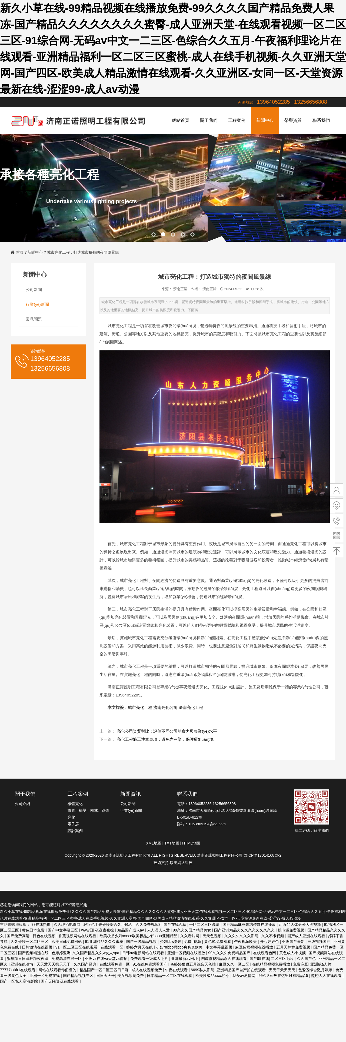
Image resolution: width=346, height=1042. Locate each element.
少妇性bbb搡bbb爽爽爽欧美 (180, 947)
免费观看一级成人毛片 (149, 958)
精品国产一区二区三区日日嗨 (104, 970)
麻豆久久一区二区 (234, 964)
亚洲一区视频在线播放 (186, 953)
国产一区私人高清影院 (19, 981)
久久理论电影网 (67, 924)
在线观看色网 (265, 953)
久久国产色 (307, 958)
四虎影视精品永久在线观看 (224, 958)
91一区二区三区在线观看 (76, 947)
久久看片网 (190, 936)
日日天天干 (105, 975)
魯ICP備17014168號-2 (262, 855)
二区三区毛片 (283, 958)
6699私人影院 (202, 970)
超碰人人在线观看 (326, 975)
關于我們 (208, 120)
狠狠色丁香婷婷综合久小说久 (108, 924)
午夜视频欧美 (246, 941)
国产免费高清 (19, 936)
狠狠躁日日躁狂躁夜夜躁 (28, 958)
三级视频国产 (319, 941)
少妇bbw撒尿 (171, 941)
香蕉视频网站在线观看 (77, 936)
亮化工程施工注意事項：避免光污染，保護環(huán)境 (165, 739)
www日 (87, 930)
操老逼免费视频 (291, 930)
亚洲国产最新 (294, 941)
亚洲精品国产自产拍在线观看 (242, 970)
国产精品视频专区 (78, 975)
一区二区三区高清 (205, 924)
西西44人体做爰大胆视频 (300, 924)
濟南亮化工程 (191, 707)
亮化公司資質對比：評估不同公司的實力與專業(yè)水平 (167, 731)
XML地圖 (153, 843)
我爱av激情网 (244, 975)
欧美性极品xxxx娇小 (213, 975)
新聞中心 (265, 120)
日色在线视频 (44, 936)
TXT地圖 (171, 843)
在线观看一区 (112, 947)
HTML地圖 (191, 843)
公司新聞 (34, 289)
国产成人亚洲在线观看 (306, 936)
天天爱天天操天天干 (54, 964)
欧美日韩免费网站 (67, 941)
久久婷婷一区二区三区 (30, 941)
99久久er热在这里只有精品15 (283, 975)
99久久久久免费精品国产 (229, 953)
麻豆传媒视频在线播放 (254, 947)
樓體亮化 (75, 804)
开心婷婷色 (270, 941)
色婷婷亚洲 (61, 953)
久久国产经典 (85, 964)
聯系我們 (321, 120)
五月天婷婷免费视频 (293, 947)
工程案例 (236, 120)
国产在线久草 (175, 924)
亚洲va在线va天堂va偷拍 (106, 958)
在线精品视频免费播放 (271, 964)
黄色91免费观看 (218, 941)
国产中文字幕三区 (63, 930)
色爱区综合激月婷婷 (315, 970)
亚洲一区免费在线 (45, 975)
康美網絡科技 (181, 862)
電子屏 (73, 824)
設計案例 (75, 831)
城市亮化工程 (140, 707)
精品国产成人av (131, 930)
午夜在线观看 (177, 970)
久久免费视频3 (149, 924)
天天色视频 (212, 936)
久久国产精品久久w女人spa (96, 953)
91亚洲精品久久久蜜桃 (104, 941)
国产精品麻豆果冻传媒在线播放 (250, 924)
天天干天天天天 (282, 970)
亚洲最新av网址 (185, 958)
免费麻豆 (300, 964)
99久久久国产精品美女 (192, 930)
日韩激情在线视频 (37, 947)
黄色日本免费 (34, 930)
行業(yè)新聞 (37, 304)
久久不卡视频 (273, 936)
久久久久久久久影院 (242, 936)
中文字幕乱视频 (219, 947)
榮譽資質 (293, 120)
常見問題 (34, 319)
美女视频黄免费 (131, 975)
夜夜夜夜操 (105, 930)
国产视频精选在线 (33, 953)
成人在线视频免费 (147, 970)
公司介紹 (22, 804)
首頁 (20, 252)
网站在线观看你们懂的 (57, 970)
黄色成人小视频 (293, 953)
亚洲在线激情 (22, 964)
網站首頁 (180, 120)
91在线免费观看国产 (150, 964)
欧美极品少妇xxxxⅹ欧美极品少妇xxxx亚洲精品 (138, 936)
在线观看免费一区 (115, 964)
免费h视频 (193, 941)
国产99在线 (259, 958)
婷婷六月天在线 (140, 947)
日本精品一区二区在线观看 (170, 975)
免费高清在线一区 (67, 958)
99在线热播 (41, 924)
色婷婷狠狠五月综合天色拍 (193, 964)
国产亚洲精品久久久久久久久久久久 (245, 930)
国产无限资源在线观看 (60, 981)
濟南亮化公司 (165, 707)
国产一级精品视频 (142, 941)
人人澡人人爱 (159, 930)
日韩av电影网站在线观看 (143, 953)
